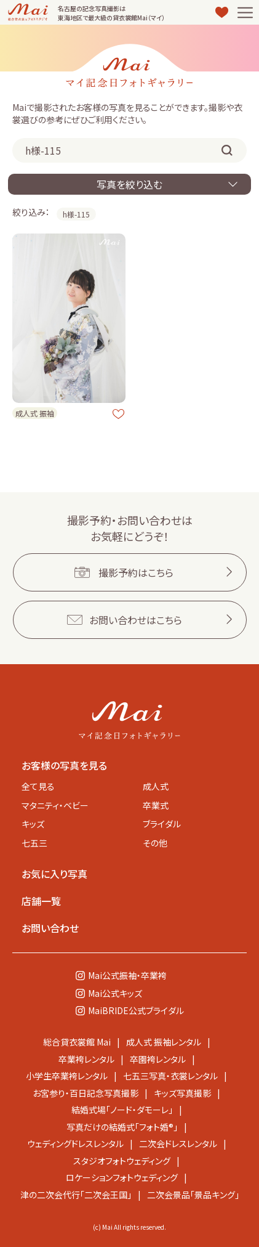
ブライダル (162, 824)
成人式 (156, 786)
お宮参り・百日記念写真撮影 (85, 1093)
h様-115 (76, 214)
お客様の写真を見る (64, 765)
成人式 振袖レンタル (163, 1042)
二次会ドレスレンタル (178, 1143)
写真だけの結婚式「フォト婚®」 (122, 1127)
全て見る (38, 786)
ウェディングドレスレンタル (75, 1143)
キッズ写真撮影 (182, 1093)
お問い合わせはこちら (135, 619)
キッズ (33, 824)
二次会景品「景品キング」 (193, 1194)
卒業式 (156, 805)
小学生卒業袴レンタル (67, 1076)
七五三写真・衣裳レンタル (170, 1076)
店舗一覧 (41, 900)
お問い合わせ (50, 927)
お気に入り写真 (54, 873)
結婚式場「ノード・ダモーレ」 (122, 1109)
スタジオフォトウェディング (121, 1161)
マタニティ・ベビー (55, 805)
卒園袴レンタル (158, 1059)
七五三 (34, 843)
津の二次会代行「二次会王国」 (76, 1194)
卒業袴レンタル (86, 1059)
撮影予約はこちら (135, 572)
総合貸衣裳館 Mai (77, 1042)
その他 (155, 843)
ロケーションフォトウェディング (122, 1177)
